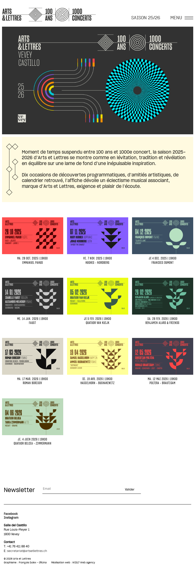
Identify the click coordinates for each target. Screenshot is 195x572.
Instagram (11, 517)
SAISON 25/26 (145, 18)
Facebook (11, 513)
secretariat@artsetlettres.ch (27, 550)
